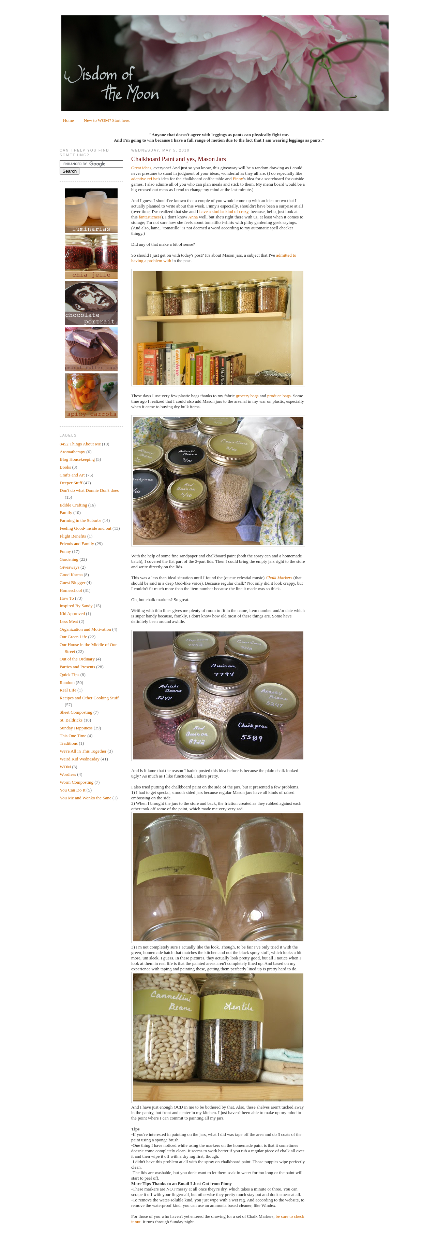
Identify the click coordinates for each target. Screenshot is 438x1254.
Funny (65, 551)
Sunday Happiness (76, 727)
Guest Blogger (72, 582)
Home (68, 120)
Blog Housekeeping (77, 459)
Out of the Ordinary (77, 658)
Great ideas (141, 167)
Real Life (68, 690)
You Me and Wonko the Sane (85, 797)
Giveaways (69, 567)
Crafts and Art (72, 475)
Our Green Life (73, 636)
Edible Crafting (73, 505)
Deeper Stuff (71, 482)
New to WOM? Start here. (107, 120)
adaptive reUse (144, 178)
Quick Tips (69, 674)
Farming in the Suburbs (80, 520)
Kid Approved (72, 613)
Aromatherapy (72, 451)
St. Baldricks (71, 720)
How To (67, 598)
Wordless (68, 774)
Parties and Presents (77, 666)
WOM (65, 766)
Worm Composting (76, 782)
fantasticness (150, 216)
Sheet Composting (76, 712)
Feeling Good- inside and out (85, 528)
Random (67, 682)
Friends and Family (77, 543)
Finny (238, 178)
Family (66, 512)
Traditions (69, 743)
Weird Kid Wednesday (80, 758)
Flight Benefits (73, 536)
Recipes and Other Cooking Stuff (89, 697)
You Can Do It (73, 790)
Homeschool (71, 590)
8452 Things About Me (80, 443)
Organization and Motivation (85, 629)
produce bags (279, 395)
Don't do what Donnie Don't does (89, 490)
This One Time (73, 735)
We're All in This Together (83, 751)
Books (65, 467)
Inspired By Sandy (76, 605)
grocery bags (247, 395)
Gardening (69, 559)
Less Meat (69, 621)
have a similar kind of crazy (223, 211)
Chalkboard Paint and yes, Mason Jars (178, 159)
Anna (193, 216)
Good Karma (71, 574)
